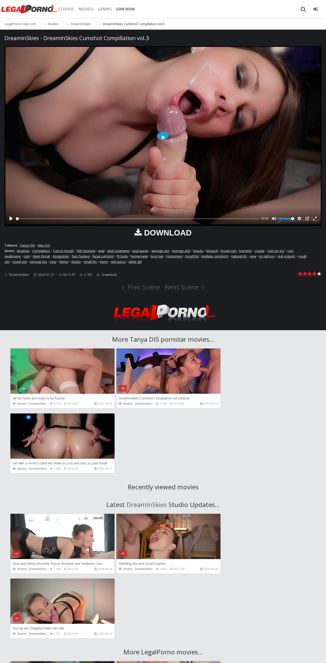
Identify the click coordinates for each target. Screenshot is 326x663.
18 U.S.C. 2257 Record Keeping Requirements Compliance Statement (156, 655)
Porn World (138, 587)
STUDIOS (67, 9)
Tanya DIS (27, 245)
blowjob (212, 251)
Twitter (134, 641)
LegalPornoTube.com (29, 9)
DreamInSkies (19, 274)
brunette (245, 251)
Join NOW (12, 641)
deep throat (41, 256)
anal (101, 251)
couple (259, 251)
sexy (53, 261)
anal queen (140, 251)
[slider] (137, 218)
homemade (139, 256)
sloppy (76, 261)
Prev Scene (143, 287)
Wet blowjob (86, 251)
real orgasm (286, 256)
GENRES (106, 9)
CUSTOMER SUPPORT (68, 641)
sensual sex (38, 261)
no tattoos (267, 256)
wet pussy (118, 261)
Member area (36, 641)
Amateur (23, 251)
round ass (19, 261)
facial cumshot (103, 256)
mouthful (192, 256)
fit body (122, 256)
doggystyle (61, 256)
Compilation (41, 251)
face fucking (80, 256)
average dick (181, 251)
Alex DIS (44, 245)
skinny (63, 261)
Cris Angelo (240, 587)
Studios (22, 404)
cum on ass (275, 251)
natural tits (239, 256)
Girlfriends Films (39, 587)
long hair (157, 256)
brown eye (228, 251)
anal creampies (118, 251)
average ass (160, 251)
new (253, 256)
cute (27, 256)
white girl (135, 261)
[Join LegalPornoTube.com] (315, 9)
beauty (198, 251)
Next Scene (182, 287)
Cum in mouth (63, 251)
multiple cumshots (214, 256)
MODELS (86, 9)
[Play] (11, 218)
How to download (106, 641)
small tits (90, 261)
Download (107, 274)
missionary (174, 256)
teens (104, 261)
